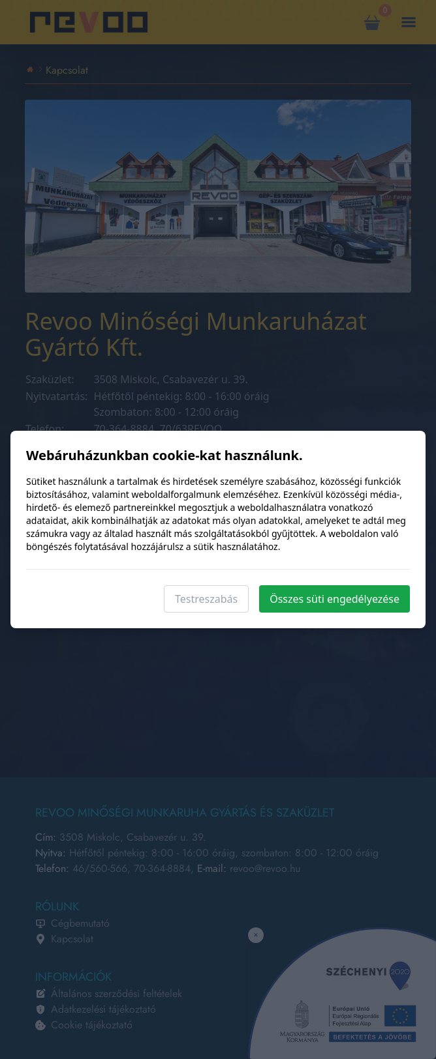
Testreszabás (206, 599)
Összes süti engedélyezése (334, 599)
